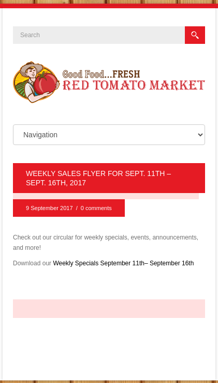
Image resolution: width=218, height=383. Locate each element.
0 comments (96, 208)
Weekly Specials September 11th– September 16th (123, 263)
